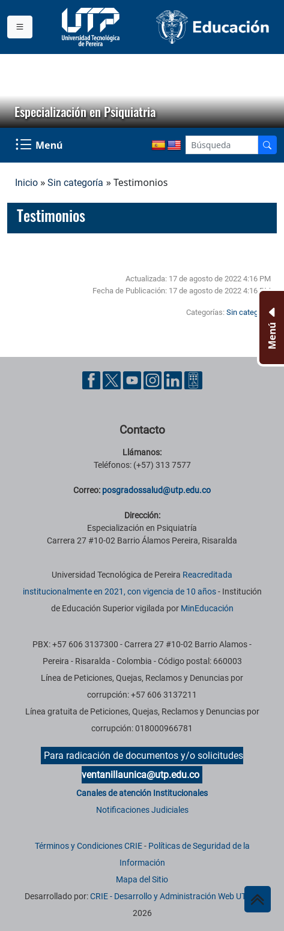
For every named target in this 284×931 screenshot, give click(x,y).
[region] (142, 91)
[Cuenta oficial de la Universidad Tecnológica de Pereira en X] (113, 379)
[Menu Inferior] (270, 328)
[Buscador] (267, 145)
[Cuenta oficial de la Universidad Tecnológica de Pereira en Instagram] (154, 379)
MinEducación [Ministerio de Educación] (207, 608)
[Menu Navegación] (40, 145)
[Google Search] (222, 145)
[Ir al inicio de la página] (257, 899)
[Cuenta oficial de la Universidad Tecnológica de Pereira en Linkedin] (174, 379)
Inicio (26, 182)
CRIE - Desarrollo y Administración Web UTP (171, 896)
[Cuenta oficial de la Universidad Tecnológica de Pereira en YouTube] (133, 379)
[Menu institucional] (19, 27)
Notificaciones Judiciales (142, 810)
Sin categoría (75, 182)
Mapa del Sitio (142, 879)
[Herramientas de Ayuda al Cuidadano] (193, 379)
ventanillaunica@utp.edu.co (140, 774)
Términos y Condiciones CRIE (88, 846)
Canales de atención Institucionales (142, 793)
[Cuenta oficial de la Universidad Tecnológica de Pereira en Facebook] (92, 379)
